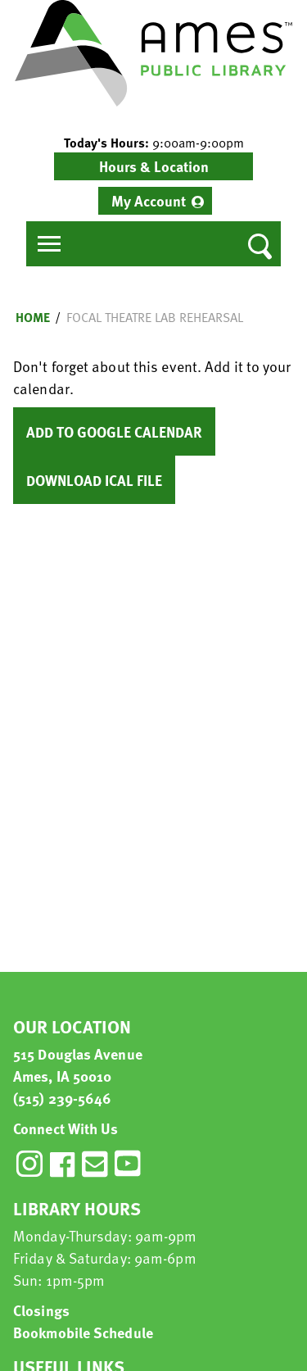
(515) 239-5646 (62, 1098)
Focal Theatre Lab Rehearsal (154, 317)
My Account (148, 200)
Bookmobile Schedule (83, 1332)
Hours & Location (154, 166)
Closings (41, 1310)
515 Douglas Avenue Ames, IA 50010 (77, 1064)
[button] (153, 142)
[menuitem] (155, 201)
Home (33, 317)
